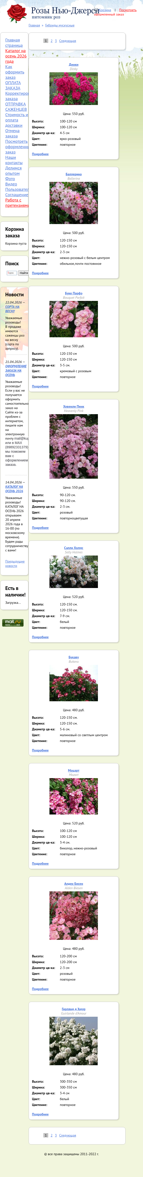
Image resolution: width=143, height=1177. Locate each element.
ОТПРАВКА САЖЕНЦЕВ (16, 106)
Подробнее (40, 154)
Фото (10, 178)
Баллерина (74, 174)
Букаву (74, 657)
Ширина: (38, 127)
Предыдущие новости (15, 563)
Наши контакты (14, 159)
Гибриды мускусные (60, 25)
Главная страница (14, 42)
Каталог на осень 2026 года (16, 56)
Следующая (67, 41)
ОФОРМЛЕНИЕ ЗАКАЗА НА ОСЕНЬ (15, 370)
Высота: (38, 121)
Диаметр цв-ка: (43, 133)
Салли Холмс (73, 548)
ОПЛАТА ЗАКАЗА (13, 85)
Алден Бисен (73, 883)
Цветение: (39, 144)
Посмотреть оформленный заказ (115, 12)
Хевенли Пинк (73, 406)
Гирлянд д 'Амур (73, 1009)
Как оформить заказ (14, 72)
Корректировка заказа (19, 95)
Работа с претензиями (17, 202)
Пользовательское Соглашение (22, 191)
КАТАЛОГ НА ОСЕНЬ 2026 (14, 488)
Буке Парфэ (73, 293)
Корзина (105, 10)
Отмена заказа (12, 133)
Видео (11, 184)
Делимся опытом (13, 170)
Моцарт (73, 770)
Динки (73, 64)
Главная (34, 25)
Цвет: (36, 139)
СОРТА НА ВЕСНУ (12, 309)
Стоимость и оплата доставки (16, 120)
